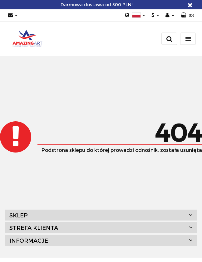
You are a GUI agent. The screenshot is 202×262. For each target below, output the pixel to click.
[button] (187, 15)
